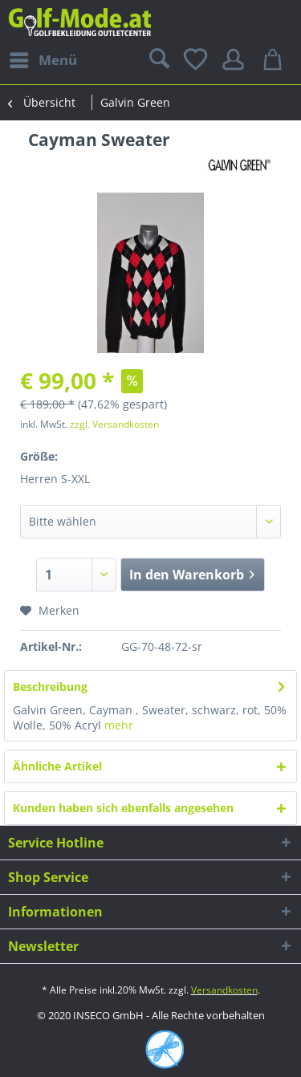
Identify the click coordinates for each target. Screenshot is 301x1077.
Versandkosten (224, 990)
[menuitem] (42, 60)
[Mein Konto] (236, 60)
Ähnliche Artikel (57, 766)
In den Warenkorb (191, 572)
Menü (43, 58)
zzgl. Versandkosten (114, 424)
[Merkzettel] (197, 60)
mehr (118, 725)
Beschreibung (50, 686)
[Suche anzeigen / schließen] (157, 60)
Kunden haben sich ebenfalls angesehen (123, 807)
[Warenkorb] (275, 60)
